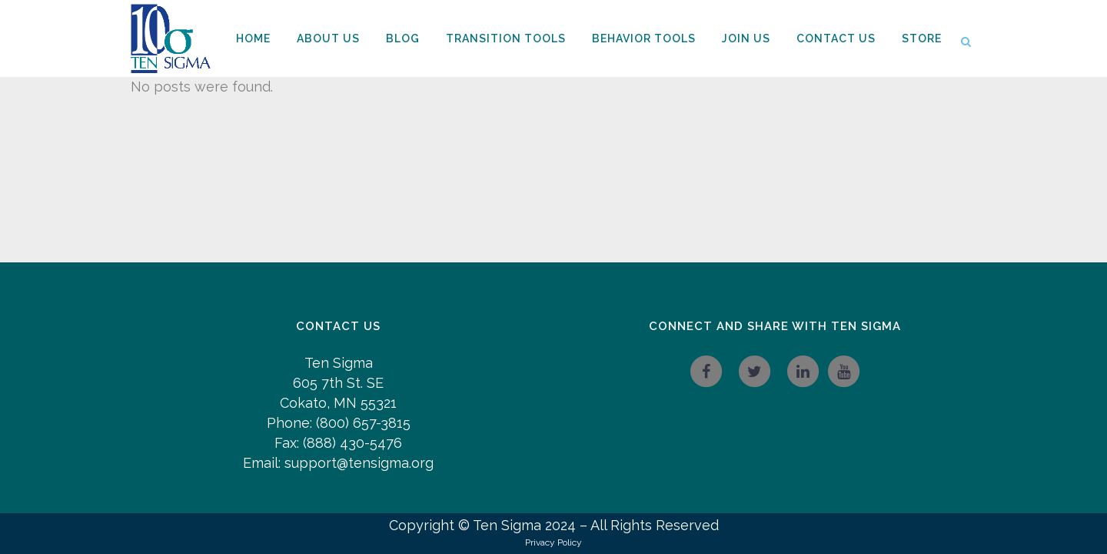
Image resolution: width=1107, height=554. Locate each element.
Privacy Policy (553, 542)
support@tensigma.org (359, 463)
